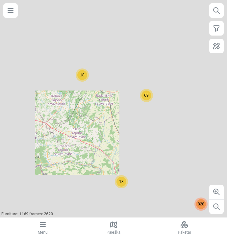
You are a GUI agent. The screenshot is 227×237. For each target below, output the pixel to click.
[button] (146, 95)
